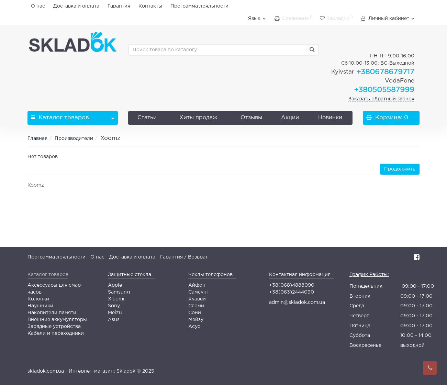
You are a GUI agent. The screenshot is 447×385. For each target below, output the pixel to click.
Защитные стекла (129, 275)
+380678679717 (372, 72)
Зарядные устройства (54, 326)
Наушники (40, 306)
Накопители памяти (51, 313)
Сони (194, 313)
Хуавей (197, 299)
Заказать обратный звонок (381, 99)
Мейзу (195, 320)
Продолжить (399, 169)
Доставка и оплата (76, 6)
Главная (37, 138)
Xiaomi (116, 299)
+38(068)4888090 (291, 285)
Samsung (119, 292)
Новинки (330, 117)
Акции (290, 117)
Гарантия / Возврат (184, 257)
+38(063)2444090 (291, 292)
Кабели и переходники (55, 333)
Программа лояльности (199, 6)
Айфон (196, 285)
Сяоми (196, 306)
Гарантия (119, 6)
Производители (74, 138)
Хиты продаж (198, 117)
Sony (114, 306)
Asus (114, 320)
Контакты (150, 6)
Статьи (147, 117)
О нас (38, 6)
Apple (115, 285)
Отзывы (251, 117)
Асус (194, 326)
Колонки (38, 299)
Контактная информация (300, 275)
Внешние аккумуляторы (57, 320)
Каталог (72, 115)
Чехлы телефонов (210, 275)
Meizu (115, 313)
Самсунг (198, 292)
